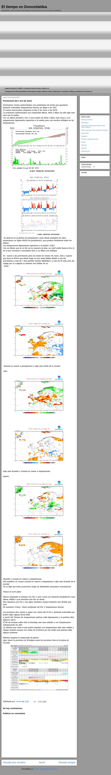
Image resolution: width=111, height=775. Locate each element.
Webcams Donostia (86, 119)
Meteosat (84, 148)
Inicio (42, 762)
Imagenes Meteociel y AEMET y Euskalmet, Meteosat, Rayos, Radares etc (27, 88)
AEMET (83, 142)
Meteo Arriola (85, 133)
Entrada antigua (67, 762)
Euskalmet (84, 136)
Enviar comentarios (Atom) (45, 769)
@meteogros (85, 122)
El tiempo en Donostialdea (24, 7)
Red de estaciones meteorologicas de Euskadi (94, 130)
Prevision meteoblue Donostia (89, 139)
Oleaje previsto (85, 151)
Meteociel (84, 145)
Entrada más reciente (14, 762)
